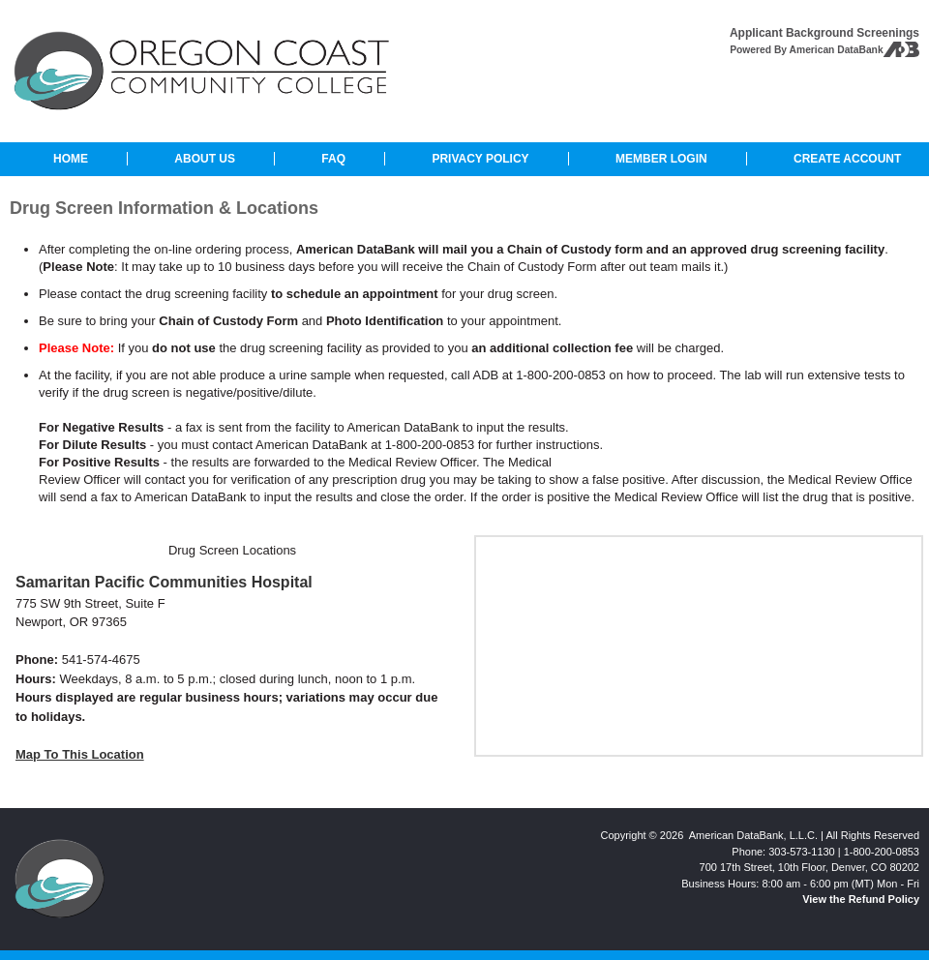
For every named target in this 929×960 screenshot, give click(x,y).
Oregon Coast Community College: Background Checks (202, 71)
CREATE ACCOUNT (847, 158)
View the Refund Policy (860, 899)
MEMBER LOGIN (661, 158)
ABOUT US (204, 158)
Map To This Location (79, 754)
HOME (70, 158)
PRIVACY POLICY (480, 158)
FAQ (333, 158)
